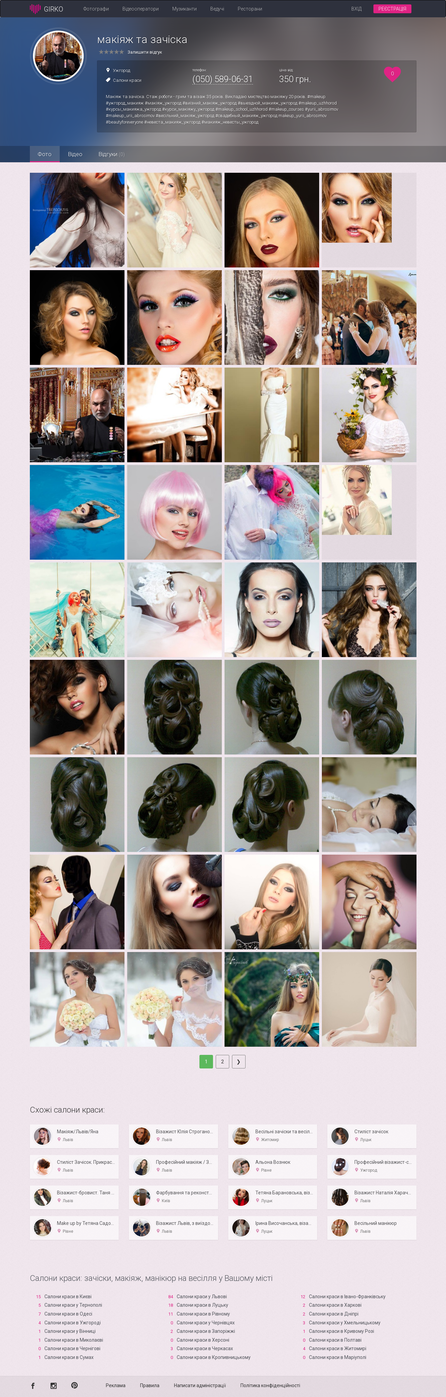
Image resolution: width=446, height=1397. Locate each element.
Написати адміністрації (200, 1385)
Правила (149, 1385)
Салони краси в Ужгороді (72, 1322)
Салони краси (127, 80)
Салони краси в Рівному (203, 1314)
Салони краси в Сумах (69, 1357)
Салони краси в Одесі (68, 1314)
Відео (76, 154)
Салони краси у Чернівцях (206, 1322)
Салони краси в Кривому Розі (341, 1331)
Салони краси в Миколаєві (73, 1340)
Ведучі (217, 9)
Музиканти (184, 9)
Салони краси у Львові (202, 1296)
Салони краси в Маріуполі (337, 1357)
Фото (45, 154)
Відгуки (114, 154)
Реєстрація (392, 9)
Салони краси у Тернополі (73, 1305)
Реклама (115, 1385)
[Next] (239, 1061)
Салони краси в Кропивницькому (214, 1357)
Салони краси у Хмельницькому (345, 1322)
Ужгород (121, 70)
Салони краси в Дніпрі (333, 1314)
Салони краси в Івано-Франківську (347, 1296)
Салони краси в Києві (68, 1296)
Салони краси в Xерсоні (203, 1340)
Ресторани (250, 9)
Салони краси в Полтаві (335, 1340)
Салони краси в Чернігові (72, 1348)
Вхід (356, 9)
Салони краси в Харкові (335, 1305)
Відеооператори (140, 9)
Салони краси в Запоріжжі (206, 1331)
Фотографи (96, 9)
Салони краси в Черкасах (205, 1348)
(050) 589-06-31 (222, 79)
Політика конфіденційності (270, 1385)
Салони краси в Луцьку (202, 1305)
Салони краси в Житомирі (337, 1348)
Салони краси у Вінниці (70, 1331)
